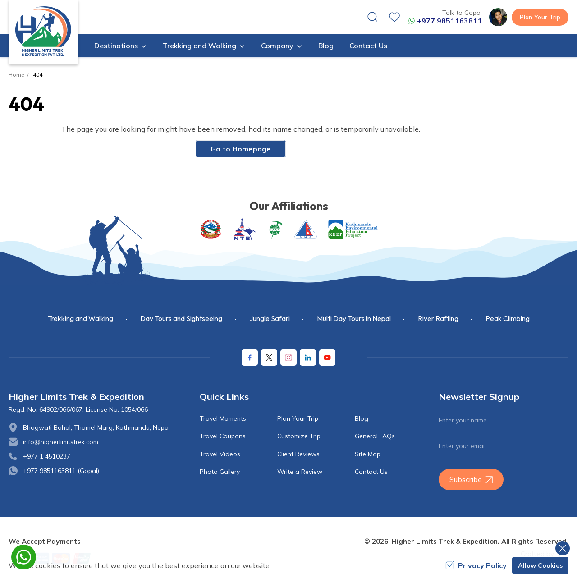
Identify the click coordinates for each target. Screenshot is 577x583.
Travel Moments (223, 418)
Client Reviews (298, 454)
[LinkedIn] (308, 357)
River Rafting (438, 318)
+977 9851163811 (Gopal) (61, 471)
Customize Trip (299, 436)
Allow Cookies (540, 565)
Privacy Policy (476, 565)
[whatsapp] (23, 557)
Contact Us (368, 45)
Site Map (367, 454)
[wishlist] (394, 17)
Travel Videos (220, 454)
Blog (326, 45)
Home (16, 74)
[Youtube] (327, 357)
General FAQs (375, 436)
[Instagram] (288, 357)
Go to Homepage (241, 148)
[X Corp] (269, 357)
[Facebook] (250, 357)
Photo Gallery (220, 472)
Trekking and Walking (80, 318)
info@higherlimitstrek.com (60, 442)
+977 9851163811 (445, 20)
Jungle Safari (269, 318)
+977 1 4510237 (46, 456)
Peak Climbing (507, 318)
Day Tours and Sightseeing (181, 318)
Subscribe (471, 479)
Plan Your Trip (540, 17)
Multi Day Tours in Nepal (354, 318)
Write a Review (299, 472)
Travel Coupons (223, 436)
